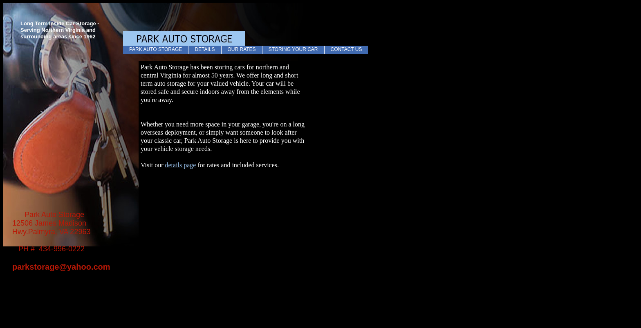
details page (180, 165)
